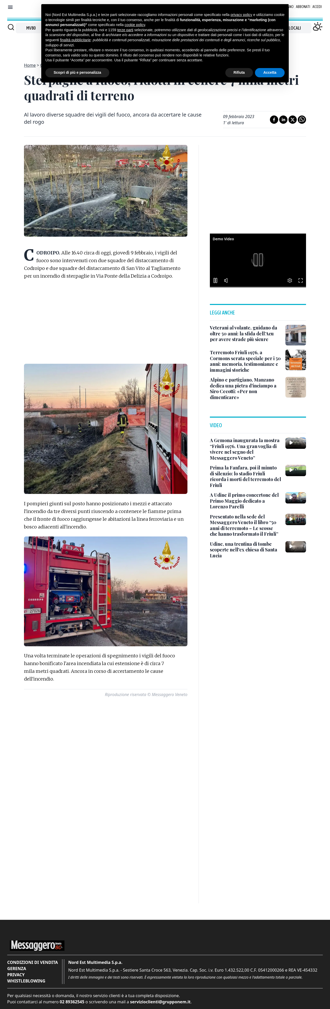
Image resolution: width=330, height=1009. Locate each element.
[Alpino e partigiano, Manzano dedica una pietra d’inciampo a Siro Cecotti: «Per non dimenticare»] (245, 388)
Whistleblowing (26, 981)
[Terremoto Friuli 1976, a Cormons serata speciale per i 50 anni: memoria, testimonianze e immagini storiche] (245, 361)
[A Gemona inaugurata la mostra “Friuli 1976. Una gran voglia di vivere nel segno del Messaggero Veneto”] (245, 449)
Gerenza (16, 968)
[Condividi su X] (292, 119)
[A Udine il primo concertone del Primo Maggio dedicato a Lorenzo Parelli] (245, 501)
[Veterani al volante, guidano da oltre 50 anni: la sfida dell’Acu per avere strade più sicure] (245, 333)
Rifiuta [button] (239, 72)
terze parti (125, 30)
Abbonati (303, 7)
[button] (258, 260)
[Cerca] (11, 27)
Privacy (15, 975)
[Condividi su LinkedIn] (283, 119)
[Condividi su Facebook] (274, 119)
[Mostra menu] (10, 7)
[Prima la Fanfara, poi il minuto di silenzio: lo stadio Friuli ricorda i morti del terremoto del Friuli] (245, 476)
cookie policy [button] (135, 25)
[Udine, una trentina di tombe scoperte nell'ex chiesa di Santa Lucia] (245, 550)
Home (30, 65)
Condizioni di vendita (32, 962)
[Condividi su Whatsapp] (302, 119)
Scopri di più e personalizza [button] (77, 72)
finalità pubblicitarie (75, 40)
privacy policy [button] (241, 15)
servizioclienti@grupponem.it (160, 1002)
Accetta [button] (269, 72)
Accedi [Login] (317, 7)
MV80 (31, 28)
